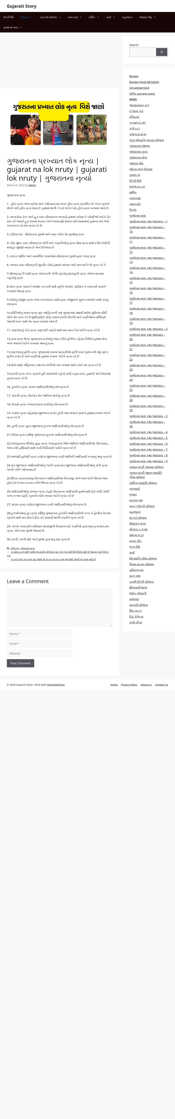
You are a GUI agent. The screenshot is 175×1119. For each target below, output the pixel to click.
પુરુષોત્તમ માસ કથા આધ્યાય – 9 (148, 461)
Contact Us (161, 684)
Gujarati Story (21, 6)
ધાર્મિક (96, 17)
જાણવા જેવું (149, 17)
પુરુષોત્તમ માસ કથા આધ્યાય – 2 (148, 329)
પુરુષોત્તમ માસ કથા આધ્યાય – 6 (148, 444)
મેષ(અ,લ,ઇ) (136, 535)
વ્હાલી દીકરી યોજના (141, 582)
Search (134, 45)
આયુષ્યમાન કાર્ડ (139, 105)
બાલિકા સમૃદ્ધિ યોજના (143, 483)
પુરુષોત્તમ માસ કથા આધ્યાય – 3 (148, 416)
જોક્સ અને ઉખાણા (140, 169)
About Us (146, 684)
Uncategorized (139, 88)
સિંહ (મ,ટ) (135, 611)
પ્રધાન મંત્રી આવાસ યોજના (146, 467)
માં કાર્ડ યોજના (138, 518)
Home (114, 684)
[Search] (161, 52)
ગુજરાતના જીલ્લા (139, 146)
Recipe (133, 76)
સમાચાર (134, 599)
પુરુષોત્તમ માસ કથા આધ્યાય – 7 (148, 449)
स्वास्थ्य (133, 99)
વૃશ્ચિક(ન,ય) (136, 570)
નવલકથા (135, 198)
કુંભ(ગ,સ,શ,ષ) (137, 134)
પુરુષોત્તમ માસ (14, 27)
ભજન (133, 494)
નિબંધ (132, 210)
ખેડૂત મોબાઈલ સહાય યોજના (146, 140)
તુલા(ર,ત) (134, 175)
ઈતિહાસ (28, 17)
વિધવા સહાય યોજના (141, 564)
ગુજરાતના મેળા (138, 157)
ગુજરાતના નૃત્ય (27, 548)
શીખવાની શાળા (138, 587)
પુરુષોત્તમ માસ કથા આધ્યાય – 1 (148, 221)
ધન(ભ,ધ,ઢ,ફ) (137, 186)
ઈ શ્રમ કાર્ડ (136, 111)
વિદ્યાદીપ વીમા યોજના (143, 558)
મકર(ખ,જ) (136, 500)
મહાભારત (127, 17)
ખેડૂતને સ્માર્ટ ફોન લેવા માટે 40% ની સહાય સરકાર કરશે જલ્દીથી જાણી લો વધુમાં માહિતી (53, 559)
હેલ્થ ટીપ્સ (135, 622)
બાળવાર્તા (134, 489)
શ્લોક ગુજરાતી (137, 593)
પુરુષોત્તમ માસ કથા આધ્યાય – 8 (148, 455)
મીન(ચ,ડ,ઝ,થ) (138, 529)
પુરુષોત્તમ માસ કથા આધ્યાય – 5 (148, 438)
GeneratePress (56, 684)
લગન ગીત (135, 541)
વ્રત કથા (134, 576)
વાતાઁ (112, 17)
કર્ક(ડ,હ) (134, 128)
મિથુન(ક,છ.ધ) (137, 523)
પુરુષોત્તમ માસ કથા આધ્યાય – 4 (148, 432)
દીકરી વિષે (8, 17)
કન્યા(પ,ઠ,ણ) (137, 123)
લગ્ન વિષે (134, 547)
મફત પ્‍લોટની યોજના (141, 506)
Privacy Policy (129, 684)
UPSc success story (142, 94)
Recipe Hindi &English (144, 82)
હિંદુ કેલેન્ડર (136, 616)
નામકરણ (76, 17)
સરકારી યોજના (52, 17)
